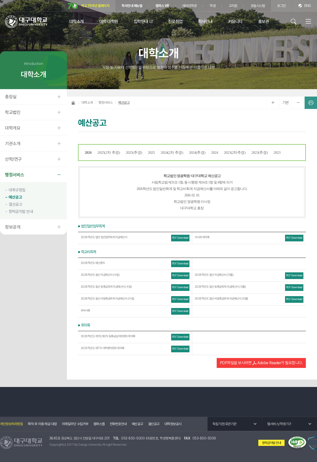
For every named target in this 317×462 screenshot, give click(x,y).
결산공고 (15, 204)
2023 (277, 152)
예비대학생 (189, 6)
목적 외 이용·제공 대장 (42, 424)
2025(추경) (134, 152)
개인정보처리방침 (11, 424)
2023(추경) (259, 152)
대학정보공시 (173, 424)
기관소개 (12, 143)
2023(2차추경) (235, 152)
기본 (285, 102)
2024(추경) (197, 152)
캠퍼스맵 (99, 424)
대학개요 (12, 127)
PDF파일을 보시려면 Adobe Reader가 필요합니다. (261, 362)
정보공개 (12, 227)
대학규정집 (17, 190)
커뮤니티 (235, 21)
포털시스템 (258, 6)
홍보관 (263, 21)
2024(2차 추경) (172, 152)
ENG (307, 6)
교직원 (233, 6)
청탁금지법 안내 (21, 211)
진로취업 (175, 21)
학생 (212, 6)
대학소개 (76, 21)
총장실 (11, 96)
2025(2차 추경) (109, 152)
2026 (88, 152)
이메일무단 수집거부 (75, 424)
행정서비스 (14, 174)
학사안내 (205, 21)
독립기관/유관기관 (224, 424)
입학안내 (141, 21)
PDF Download (180, 237)
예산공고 (15, 197)
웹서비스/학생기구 (279, 424)
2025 (151, 152)
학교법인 (12, 112)
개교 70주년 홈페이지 (88, 6)
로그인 (281, 6)
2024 (214, 152)
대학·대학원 (108, 21)
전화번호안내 (118, 424)
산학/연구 (13, 159)
